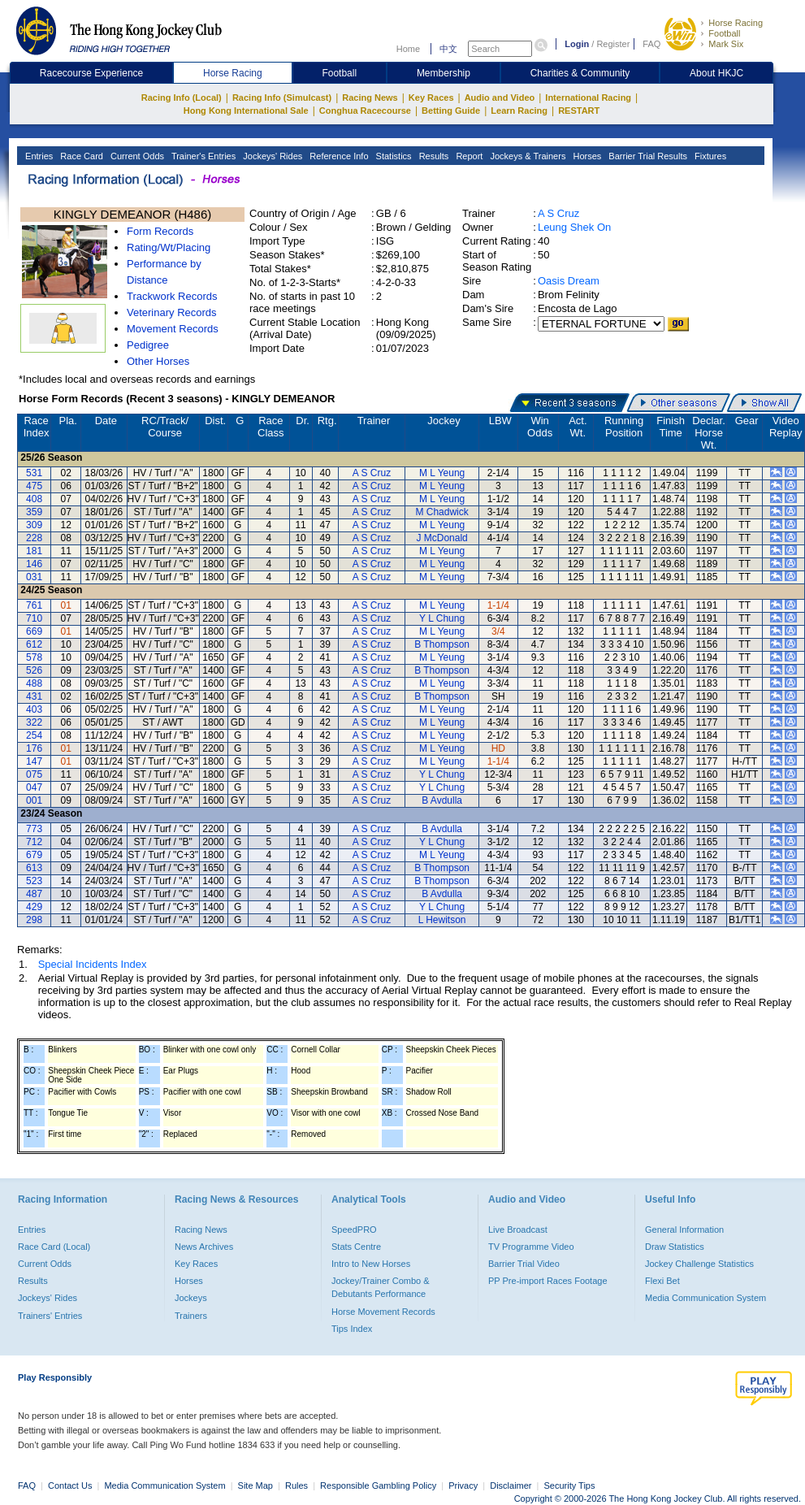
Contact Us (70, 1485)
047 (34, 787)
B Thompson (442, 644)
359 (34, 512)
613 (34, 868)
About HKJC (716, 73)
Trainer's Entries (202, 156)
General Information (684, 1229)
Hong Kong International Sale (246, 110)
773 (34, 829)
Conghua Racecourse (365, 110)
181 (34, 551)
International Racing (588, 97)
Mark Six (725, 44)
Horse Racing (735, 23)
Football (724, 33)
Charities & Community (580, 73)
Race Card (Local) (54, 1246)
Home (408, 49)
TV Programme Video (531, 1246)
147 (34, 761)
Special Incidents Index (92, 964)
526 (34, 670)
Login (577, 44)
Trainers (191, 1316)
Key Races (431, 97)
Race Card (80, 156)
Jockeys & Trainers (526, 156)
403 (34, 709)
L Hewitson (442, 920)
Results (433, 156)
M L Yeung (442, 473)
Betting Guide (451, 110)
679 (34, 855)
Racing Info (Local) (181, 97)
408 (34, 499)
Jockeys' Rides (271, 156)
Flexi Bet (662, 1281)
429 (34, 907)
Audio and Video (500, 97)
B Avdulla (442, 800)
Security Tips (569, 1485)
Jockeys (191, 1298)
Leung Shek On (574, 227)
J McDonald (441, 538)
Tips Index (351, 1329)
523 (34, 881)
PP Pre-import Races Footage (548, 1281)
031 (34, 577)
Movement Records (173, 329)
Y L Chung (442, 618)
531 (34, 473)
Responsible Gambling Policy (378, 1485)
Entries (38, 156)
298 (34, 920)
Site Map (255, 1485)
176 (34, 748)
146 (34, 564)
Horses (585, 156)
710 (34, 618)
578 (34, 657)
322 (34, 722)
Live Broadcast (517, 1229)
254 (34, 735)
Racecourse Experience (91, 73)
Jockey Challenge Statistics (699, 1264)
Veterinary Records (172, 312)
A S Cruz (558, 213)
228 (34, 538)
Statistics (393, 156)
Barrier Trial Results (646, 156)
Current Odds (136, 156)
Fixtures (709, 156)
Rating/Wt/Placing (168, 247)
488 (34, 683)
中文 (448, 49)
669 (34, 631)
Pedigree (148, 345)
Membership (443, 73)
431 (34, 696)
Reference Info (337, 156)
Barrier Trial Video (524, 1264)
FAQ (651, 44)
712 (34, 842)
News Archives (204, 1246)
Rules (297, 1485)
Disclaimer (510, 1485)
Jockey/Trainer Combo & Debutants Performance (380, 1287)
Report (468, 156)
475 (34, 486)
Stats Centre (356, 1246)
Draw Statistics (674, 1246)
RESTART (578, 110)
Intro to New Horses (370, 1264)
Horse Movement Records (383, 1311)
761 (34, 605)
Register (613, 44)
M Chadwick (441, 512)
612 (34, 644)
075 (34, 774)
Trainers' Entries (50, 1316)
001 (34, 800)
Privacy (463, 1485)
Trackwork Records (172, 296)
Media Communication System (705, 1298)
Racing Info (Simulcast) (281, 97)
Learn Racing (519, 110)
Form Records (160, 231)
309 (34, 525)
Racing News (369, 97)
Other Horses (158, 361)
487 (34, 894)
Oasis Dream (568, 281)
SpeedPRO (354, 1229)
